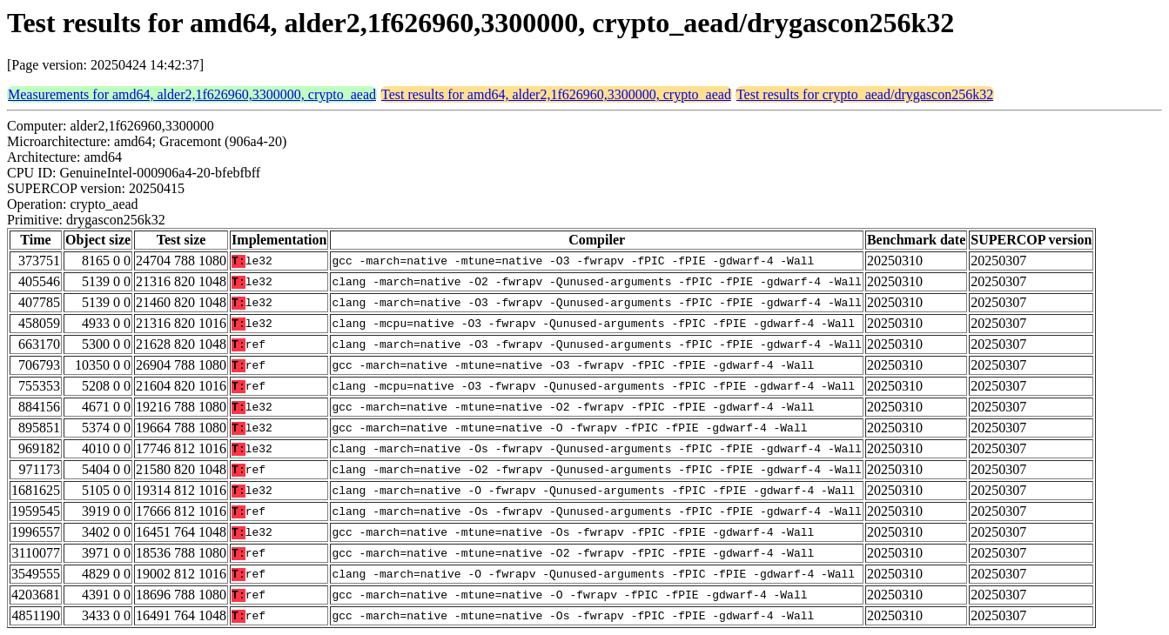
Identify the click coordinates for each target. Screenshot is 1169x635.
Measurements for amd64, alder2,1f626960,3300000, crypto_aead (192, 94)
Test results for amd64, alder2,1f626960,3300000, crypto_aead (556, 94)
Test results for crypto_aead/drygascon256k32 (864, 94)
